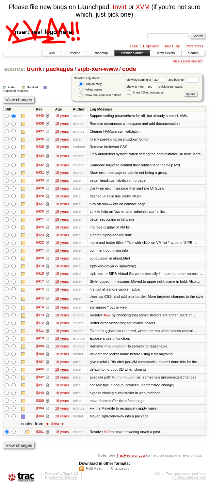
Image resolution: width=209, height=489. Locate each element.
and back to (184, 79)
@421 (40, 251)
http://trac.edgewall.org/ (189, 480)
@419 (40, 267)
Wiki (51, 53)
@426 (40, 212)
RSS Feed (94, 471)
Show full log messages (145, 92)
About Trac (172, 46)
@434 (40, 156)
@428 (40, 196)
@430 (40, 181)
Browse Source (132, 53)
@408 (40, 356)
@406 (40, 372)
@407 (40, 364)
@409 (40, 348)
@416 (40, 291)
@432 (40, 165)
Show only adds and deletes (100, 95)
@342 (40, 379)
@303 (40, 419)
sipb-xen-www (97, 68)
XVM (143, 6)
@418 (40, 275)
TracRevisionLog (130, 458)
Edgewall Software (63, 480)
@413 (40, 317)
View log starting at (147, 79)
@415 (40, 300)
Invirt (119, 6)
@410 (40, 340)
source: (14, 68)
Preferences (194, 46)
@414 (40, 309)
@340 (40, 395)
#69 (106, 317)
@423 (40, 236)
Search (193, 53)
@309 (40, 403)
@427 (40, 204)
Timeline (74, 53)
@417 (40, 283)
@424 (40, 228)
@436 (40, 139)
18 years (62, 116)
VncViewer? (126, 380)
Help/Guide (151, 46)
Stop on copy (90, 84)
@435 (40, 147)
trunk (34, 68)
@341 (40, 387)
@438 (40, 123)
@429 (40, 189)
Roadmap (101, 53)
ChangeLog (120, 471)
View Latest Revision (188, 61)
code (129, 68)
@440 (40, 115)
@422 (40, 243)
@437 (40, 131)
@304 (40, 411)
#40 (106, 434)
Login (134, 46)
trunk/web (53, 426)
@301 (40, 434)
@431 (40, 173)
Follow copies (90, 90)
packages (59, 68)
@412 (40, 325)
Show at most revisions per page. (154, 86)
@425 (40, 220)
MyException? (115, 348)
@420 (40, 259)
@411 (40, 332)
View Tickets (166, 53)
